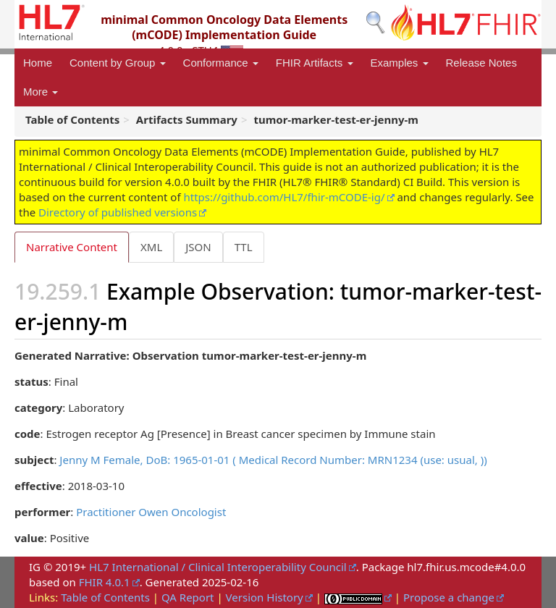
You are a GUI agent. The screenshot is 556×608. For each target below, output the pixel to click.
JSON (198, 247)
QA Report (187, 597)
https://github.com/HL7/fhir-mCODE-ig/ (283, 197)
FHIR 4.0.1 (104, 582)
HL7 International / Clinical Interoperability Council (218, 567)
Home (37, 62)
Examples (400, 62)
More (40, 91)
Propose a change (448, 597)
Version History (264, 597)
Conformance (220, 62)
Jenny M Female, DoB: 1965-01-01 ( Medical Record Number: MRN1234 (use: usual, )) (272, 459)
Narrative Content (71, 247)
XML (151, 247)
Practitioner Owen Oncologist (151, 511)
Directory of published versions (117, 212)
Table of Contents (105, 597)
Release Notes (481, 62)
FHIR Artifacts (314, 62)
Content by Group (118, 62)
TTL (244, 247)
